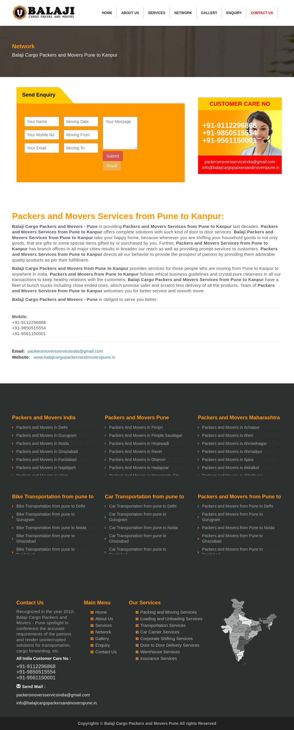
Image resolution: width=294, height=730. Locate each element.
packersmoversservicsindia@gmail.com (239, 162)
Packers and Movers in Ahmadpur (232, 451)
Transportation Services (163, 625)
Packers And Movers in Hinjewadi (139, 443)
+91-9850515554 (229, 133)
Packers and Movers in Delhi (41, 427)
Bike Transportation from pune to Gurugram (45, 517)
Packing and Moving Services (168, 612)
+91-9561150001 (229, 140)
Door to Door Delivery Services (170, 645)
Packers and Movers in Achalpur (231, 427)
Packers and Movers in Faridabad (46, 459)
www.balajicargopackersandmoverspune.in (74, 357)
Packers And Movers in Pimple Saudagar (145, 435)
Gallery (209, 13)
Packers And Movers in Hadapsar (139, 467)
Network (183, 13)
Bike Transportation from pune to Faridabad (45, 552)
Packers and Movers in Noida (42, 443)
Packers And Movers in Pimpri (136, 427)
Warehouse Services (160, 651)
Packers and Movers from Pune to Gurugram (232, 517)
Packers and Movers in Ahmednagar (234, 443)
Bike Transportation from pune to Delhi (50, 506)
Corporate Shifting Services (166, 638)
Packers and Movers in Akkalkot (230, 467)
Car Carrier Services (159, 631)
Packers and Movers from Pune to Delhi (237, 506)
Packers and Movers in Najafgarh (46, 467)
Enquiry (234, 13)
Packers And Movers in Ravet (135, 451)
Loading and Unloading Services (171, 618)
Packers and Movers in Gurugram (46, 435)
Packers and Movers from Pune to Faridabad (232, 552)
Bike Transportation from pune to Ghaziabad (45, 538)
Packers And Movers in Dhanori (137, 459)
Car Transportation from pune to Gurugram (137, 517)
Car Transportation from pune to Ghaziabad (137, 538)
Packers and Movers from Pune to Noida (238, 527)
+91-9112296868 (229, 125)
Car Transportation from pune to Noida (143, 527)
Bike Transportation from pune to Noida (51, 527)
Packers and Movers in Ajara (227, 459)
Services (156, 13)
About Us (130, 13)
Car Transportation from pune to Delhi (142, 506)
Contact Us (262, 13)
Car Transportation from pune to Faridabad (137, 552)
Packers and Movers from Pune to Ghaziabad (232, 538)
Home (107, 13)
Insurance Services (158, 658)
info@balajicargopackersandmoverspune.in (241, 167)
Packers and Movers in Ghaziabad (47, 451)
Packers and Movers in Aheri (227, 435)
